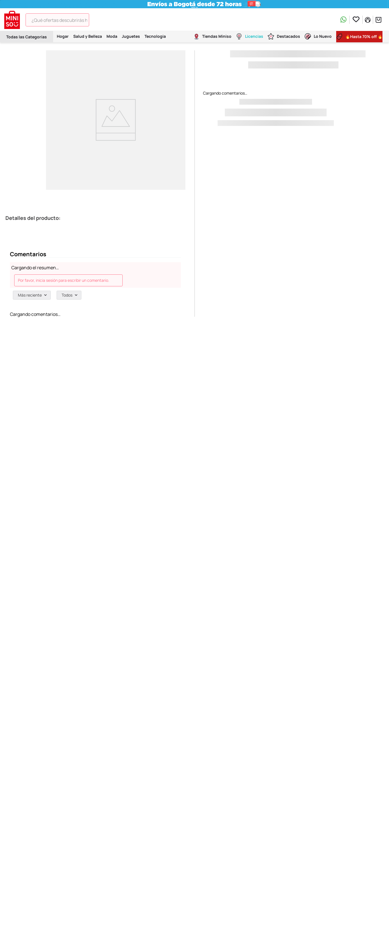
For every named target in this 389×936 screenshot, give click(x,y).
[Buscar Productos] (97, 19)
